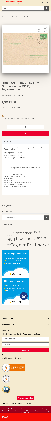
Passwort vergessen (9, 355)
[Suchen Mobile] (23, 8)
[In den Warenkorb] (3, 24)
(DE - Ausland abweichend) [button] (25, 118)
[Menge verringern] (4, 127)
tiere (4, 239)
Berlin (41, 237)
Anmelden (25, 350)
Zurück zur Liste (8, 17)
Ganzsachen (22, 233)
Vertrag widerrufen (25, 398)
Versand (17, 107)
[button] (39, 2)
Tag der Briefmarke (30, 245)
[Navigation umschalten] (3, 1)
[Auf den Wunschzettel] (44, 29)
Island (10, 235)
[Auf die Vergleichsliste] (39, 29)
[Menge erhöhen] (46, 127)
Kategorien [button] (7, 206)
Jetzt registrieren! (15, 358)
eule (12, 239)
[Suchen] (46, 8)
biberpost (25, 238)
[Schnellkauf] (23, 217)
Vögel (9, 244)
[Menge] (25, 127)
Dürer (37, 231)
